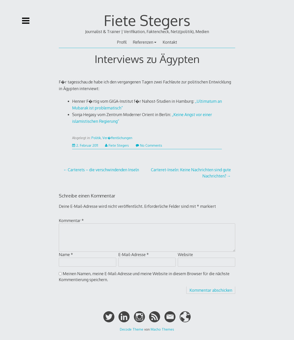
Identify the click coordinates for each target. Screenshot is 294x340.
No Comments (149, 145)
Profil (122, 42)
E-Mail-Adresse (133, 254)
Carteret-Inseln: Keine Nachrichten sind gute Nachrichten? (191, 172)
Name (66, 254)
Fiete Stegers (147, 20)
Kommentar (71, 220)
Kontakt (170, 42)
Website (185, 254)
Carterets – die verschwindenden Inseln (103, 169)
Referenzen (143, 42)
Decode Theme (131, 329)
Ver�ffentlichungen (117, 138)
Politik (96, 138)
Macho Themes (162, 329)
